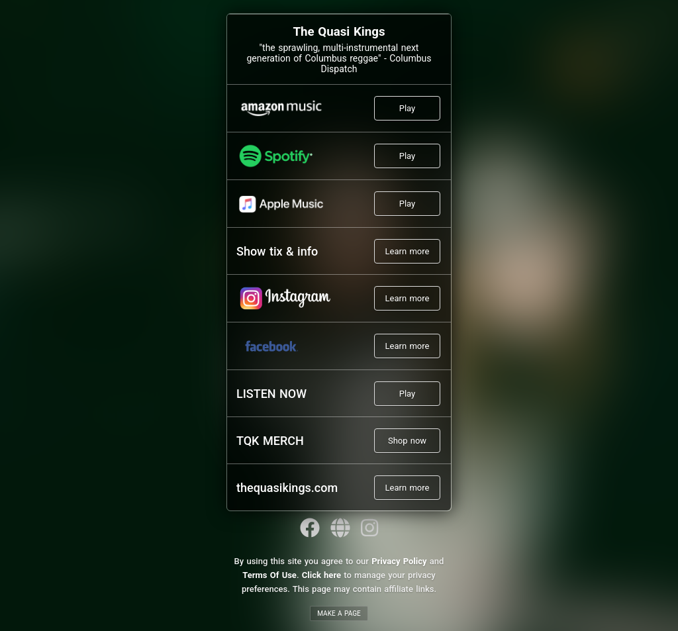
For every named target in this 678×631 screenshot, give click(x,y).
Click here (321, 575)
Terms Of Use (269, 575)
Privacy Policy (398, 561)
